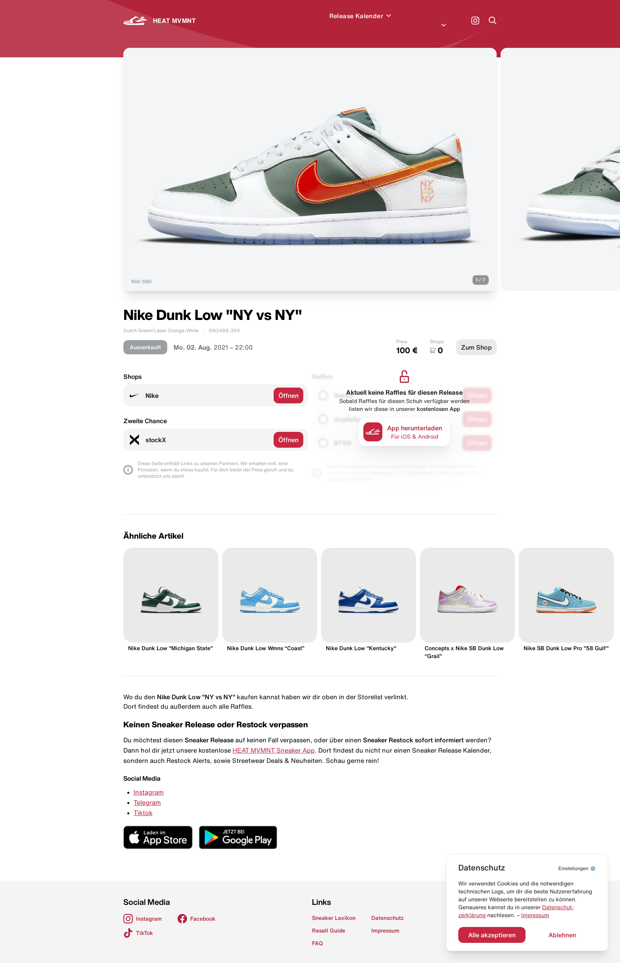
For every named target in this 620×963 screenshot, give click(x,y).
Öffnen (288, 386)
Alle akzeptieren (492, 935)
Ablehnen (562, 935)
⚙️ (577, 868)
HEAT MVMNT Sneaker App (273, 741)
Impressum (535, 915)
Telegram (147, 793)
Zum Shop (476, 338)
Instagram (149, 782)
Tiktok (143, 803)
